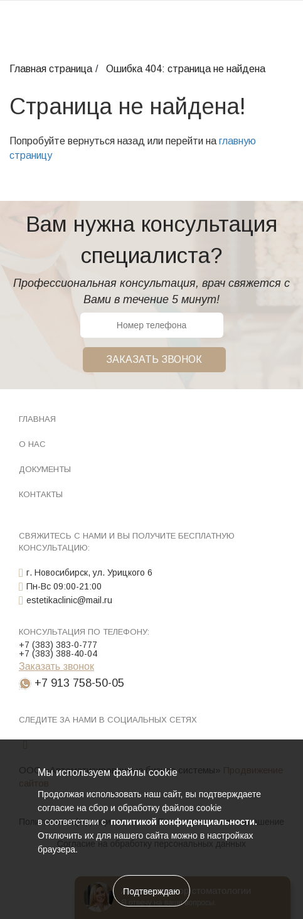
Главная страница (50, 68)
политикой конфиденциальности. (182, 822)
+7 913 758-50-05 (79, 683)
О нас (32, 444)
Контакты (41, 494)
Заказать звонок (154, 359)
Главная (37, 419)
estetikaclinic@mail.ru (69, 600)
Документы (45, 469)
